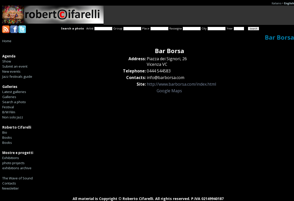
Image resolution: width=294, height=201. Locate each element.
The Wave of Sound (17, 178)
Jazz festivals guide (17, 76)
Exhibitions (10, 158)
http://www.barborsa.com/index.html (181, 84)
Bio (4, 132)
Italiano (277, 3)
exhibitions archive (16, 168)
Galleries (9, 97)
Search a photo (14, 102)
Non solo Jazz (12, 117)
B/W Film (8, 112)
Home (6, 41)
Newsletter (10, 188)
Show (6, 61)
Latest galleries (14, 91)
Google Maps (169, 91)
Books (7, 137)
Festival (8, 107)
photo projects (13, 163)
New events (11, 71)
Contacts (9, 183)
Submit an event (14, 66)
